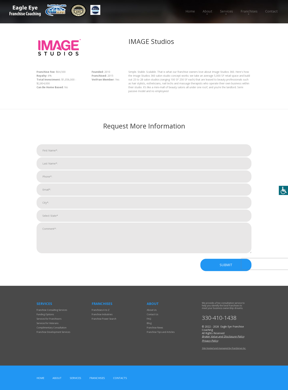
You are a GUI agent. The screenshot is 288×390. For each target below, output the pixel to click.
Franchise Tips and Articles (160, 332)
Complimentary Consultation (51, 327)
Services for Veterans (47, 323)
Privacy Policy (210, 340)
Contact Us (152, 314)
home (40, 378)
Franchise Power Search (104, 318)
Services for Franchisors (49, 318)
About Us (151, 310)
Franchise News (155, 327)
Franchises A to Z (100, 310)
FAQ (149, 318)
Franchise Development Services (53, 332)
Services (226, 11)
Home (190, 11)
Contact (271, 11)
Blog (149, 323)
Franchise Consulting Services (52, 310)
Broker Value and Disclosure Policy (223, 336)
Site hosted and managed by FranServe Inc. (224, 348)
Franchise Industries (102, 314)
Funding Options (45, 314)
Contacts (120, 378)
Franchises (249, 11)
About (207, 11)
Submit (226, 266)
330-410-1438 (219, 318)
